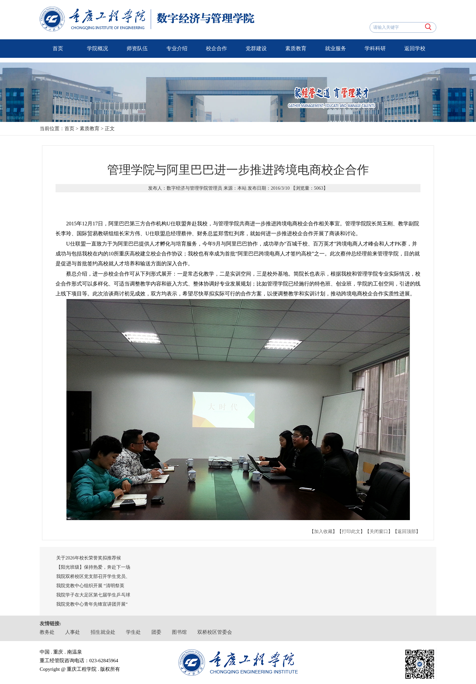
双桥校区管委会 (214, 632)
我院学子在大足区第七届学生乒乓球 (93, 594)
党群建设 (256, 48)
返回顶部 (406, 531)
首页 (58, 48)
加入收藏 (323, 531)
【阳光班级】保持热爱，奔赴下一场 (93, 567)
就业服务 (335, 48)
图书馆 (179, 632)
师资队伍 (137, 48)
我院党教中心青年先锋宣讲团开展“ (92, 604)
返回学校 (414, 48)
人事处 (72, 632)
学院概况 (97, 48)
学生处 (133, 632)
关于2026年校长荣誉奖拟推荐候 (88, 557)
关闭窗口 (379, 531)
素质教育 (295, 48)
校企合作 (216, 48)
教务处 (47, 632)
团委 (156, 632)
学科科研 (375, 48)
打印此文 (351, 531)
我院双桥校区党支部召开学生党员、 (93, 576)
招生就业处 (103, 632)
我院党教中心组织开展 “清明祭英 (90, 585)
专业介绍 (176, 48)
